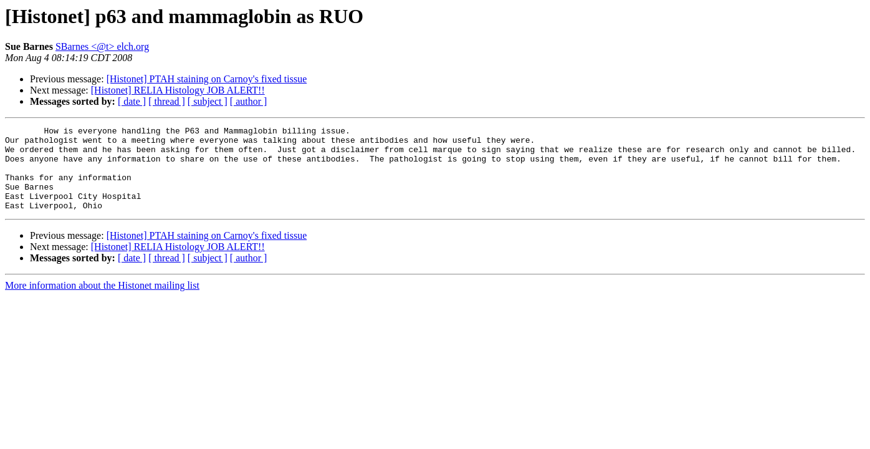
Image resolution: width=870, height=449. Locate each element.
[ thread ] (166, 101)
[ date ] (132, 101)
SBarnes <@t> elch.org (102, 46)
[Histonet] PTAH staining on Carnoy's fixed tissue (207, 79)
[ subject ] (207, 101)
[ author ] (248, 101)
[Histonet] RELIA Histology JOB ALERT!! (178, 90)
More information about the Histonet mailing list (102, 302)
